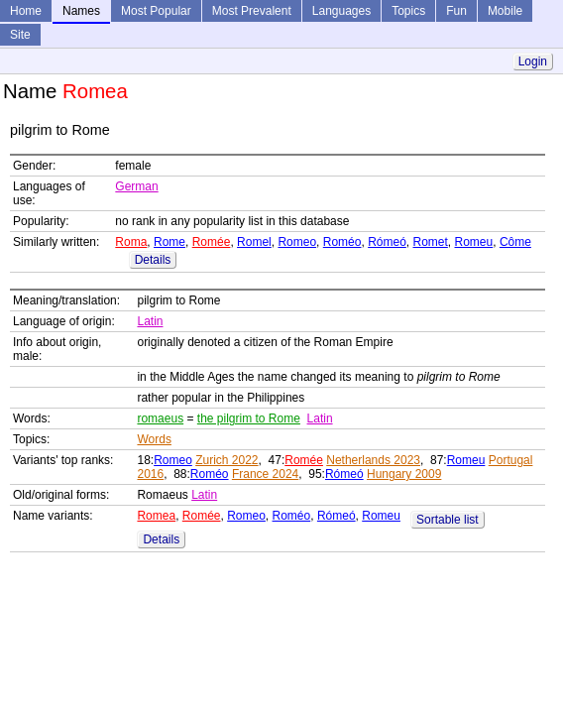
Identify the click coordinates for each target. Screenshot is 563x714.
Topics (408, 11)
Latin (150, 321)
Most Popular (156, 11)
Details (153, 260)
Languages (341, 11)
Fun (456, 11)
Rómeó (387, 242)
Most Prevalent (251, 11)
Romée (211, 242)
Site (20, 35)
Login (532, 61)
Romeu (474, 242)
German (136, 186)
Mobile (505, 11)
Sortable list (447, 520)
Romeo (297, 242)
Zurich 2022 (226, 460)
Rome (169, 242)
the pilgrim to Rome (248, 418)
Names (81, 11)
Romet (430, 242)
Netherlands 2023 (373, 460)
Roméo (342, 242)
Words (153, 439)
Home (26, 11)
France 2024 (265, 474)
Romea (156, 516)
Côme (515, 242)
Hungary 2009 (404, 474)
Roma (131, 242)
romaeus (160, 418)
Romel (254, 242)
